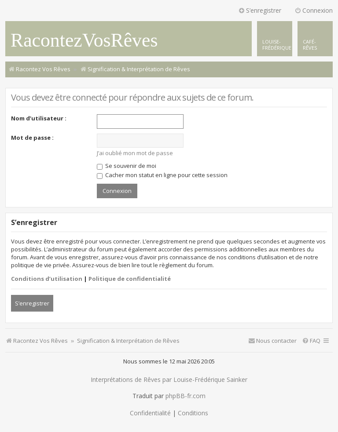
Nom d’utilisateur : (38, 118)
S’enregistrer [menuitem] (259, 10)
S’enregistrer (32, 303)
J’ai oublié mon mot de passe (135, 153)
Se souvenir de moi (126, 166)
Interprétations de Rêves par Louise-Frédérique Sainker (169, 380)
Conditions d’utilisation (46, 279)
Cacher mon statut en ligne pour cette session (162, 175)
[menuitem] (315, 38)
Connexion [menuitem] (313, 10)
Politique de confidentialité (129, 279)
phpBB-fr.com (185, 396)
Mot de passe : (32, 138)
